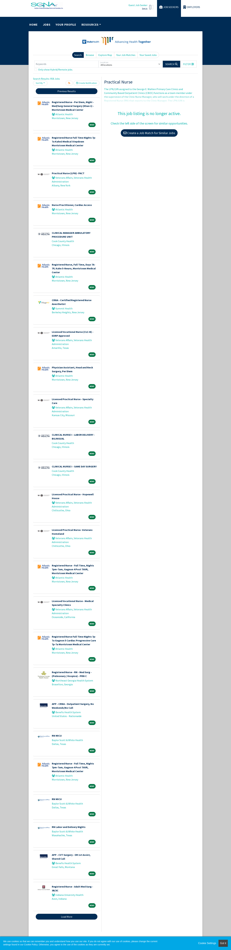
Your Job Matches (125, 55)
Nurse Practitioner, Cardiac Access (72, 205)
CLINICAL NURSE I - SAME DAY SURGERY (74, 466)
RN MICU (57, 735)
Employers (191, 7)
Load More (66, 916)
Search (78, 55)
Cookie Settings (207, 943)
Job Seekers (169, 7)
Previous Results (66, 91)
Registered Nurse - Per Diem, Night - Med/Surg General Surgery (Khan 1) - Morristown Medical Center (73, 105)
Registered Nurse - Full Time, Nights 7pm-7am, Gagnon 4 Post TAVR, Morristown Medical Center (73, 569)
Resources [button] (89, 24)
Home (33, 24)
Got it (223, 943)
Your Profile (66, 24)
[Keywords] (66, 64)
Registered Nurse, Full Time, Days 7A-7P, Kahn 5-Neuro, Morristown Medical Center (74, 268)
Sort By (39, 83)
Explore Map (105, 55)
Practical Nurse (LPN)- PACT (68, 173)
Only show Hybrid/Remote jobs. (55, 69)
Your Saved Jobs (148, 55)
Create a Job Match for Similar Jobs (149, 133)
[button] (188, 64)
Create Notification (86, 83)
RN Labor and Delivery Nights (69, 827)
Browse (90, 55)
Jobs (47, 24)
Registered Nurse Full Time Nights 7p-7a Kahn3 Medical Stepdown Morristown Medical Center (74, 141)
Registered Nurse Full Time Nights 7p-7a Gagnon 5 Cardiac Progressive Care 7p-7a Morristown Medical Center (74, 640)
